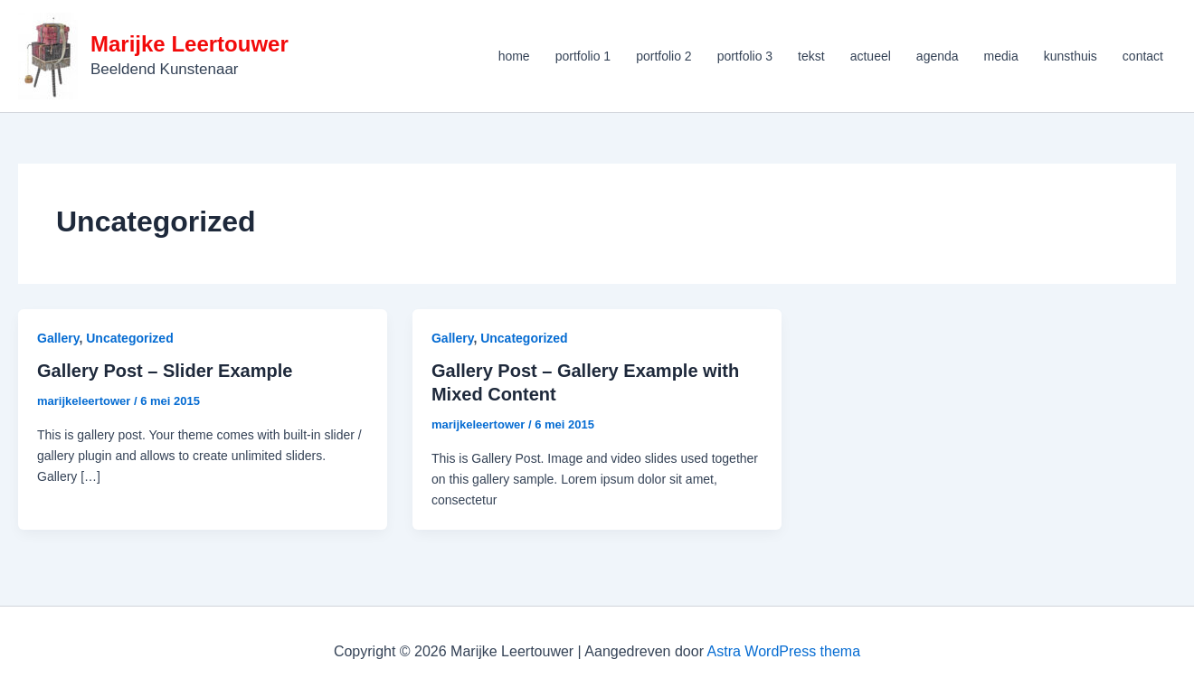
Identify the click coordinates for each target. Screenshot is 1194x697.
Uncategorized (129, 338)
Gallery (58, 338)
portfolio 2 (663, 56)
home (514, 56)
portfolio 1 (583, 56)
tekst (811, 56)
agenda (937, 56)
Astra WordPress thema (784, 651)
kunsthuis (1070, 56)
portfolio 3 (744, 56)
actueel (870, 56)
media (1001, 56)
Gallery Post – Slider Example (164, 371)
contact (1143, 56)
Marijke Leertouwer (189, 44)
